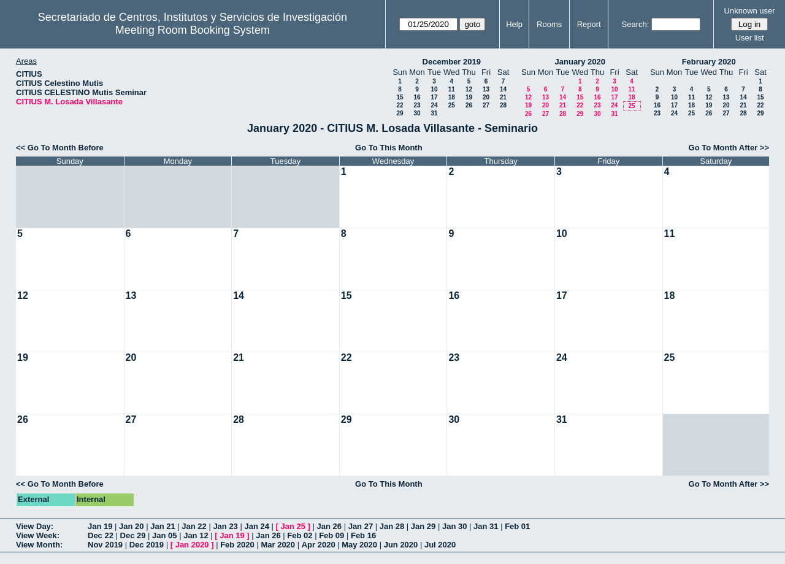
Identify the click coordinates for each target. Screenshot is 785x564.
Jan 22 (194, 526)
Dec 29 (133, 535)
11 (451, 89)
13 (486, 89)
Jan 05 (164, 535)
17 (434, 97)
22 (399, 105)
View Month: (39, 544)
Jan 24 (256, 526)
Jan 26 (329, 526)
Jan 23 (225, 526)
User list (749, 37)
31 (434, 113)
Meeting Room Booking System (192, 30)
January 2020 (580, 61)
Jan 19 (100, 526)
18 (451, 97)
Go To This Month (389, 147)
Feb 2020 (237, 544)
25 (451, 105)
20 (486, 97)
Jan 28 (392, 526)
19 (468, 97)
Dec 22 (100, 535)
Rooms (549, 24)
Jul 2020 (440, 544)
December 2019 (452, 61)
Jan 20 (131, 526)
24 (434, 105)
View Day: (34, 526)
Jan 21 (162, 526)
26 (468, 105)
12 (468, 89)
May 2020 (359, 544)
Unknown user (749, 10)
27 (486, 105)
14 (503, 89)
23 (416, 105)
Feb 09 (331, 535)
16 (416, 97)
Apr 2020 (318, 544)
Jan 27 (360, 526)
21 (503, 97)
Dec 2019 (146, 544)
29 (399, 113)
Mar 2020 (278, 544)
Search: (635, 24)
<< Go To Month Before (60, 147)
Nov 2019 (105, 544)
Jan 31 (485, 526)
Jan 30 (454, 526)
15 (399, 97)
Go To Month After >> (729, 147)
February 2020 (709, 61)
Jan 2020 (192, 544)
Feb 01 (517, 526)
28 (503, 105)
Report (589, 24)
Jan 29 (423, 526)
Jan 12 (195, 535)
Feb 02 (299, 535)
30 (416, 113)
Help (514, 24)
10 (434, 89)
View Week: (37, 535)
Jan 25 (293, 526)
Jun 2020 (401, 544)
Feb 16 (363, 535)
